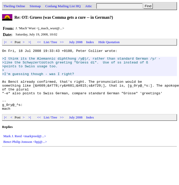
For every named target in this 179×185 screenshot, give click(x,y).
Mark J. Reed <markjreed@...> (24, 148)
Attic (88, 6)
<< (39, 42)
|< (5, 42)
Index (90, 42)
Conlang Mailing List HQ (62, 6)
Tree (54, 42)
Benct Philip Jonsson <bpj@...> (25, 154)
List (46, 42)
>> (62, 42)
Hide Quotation (109, 42)
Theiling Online (14, 6)
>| (30, 42)
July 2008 (76, 42)
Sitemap (35, 6)
